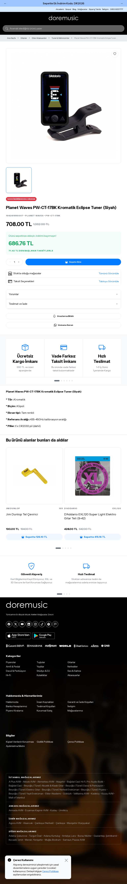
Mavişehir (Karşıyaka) (78, 823)
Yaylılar (40, 666)
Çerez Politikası (75, 741)
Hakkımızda (12, 702)
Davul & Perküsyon (16, 670)
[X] (16, 624)
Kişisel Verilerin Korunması (20, 741)
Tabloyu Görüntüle (109, 281)
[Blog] (55, 624)
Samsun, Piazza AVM (74, 839)
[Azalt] (10, 262)
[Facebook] (9, 624)
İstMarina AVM (81, 793)
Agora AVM (15, 823)
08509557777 (116, 9)
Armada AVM (16, 810)
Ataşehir (60, 781)
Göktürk (67, 793)
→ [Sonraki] (121, 3)
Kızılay (53, 810)
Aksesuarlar (73, 675)
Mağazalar (82, 9)
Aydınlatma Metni (15, 746)
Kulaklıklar (42, 675)
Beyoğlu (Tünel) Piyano (93, 789)
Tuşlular (41, 662)
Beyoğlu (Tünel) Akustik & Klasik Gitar (44, 785)
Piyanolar (11, 662)
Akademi (60, 9)
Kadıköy (95, 793)
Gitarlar (24, 38)
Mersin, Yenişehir (34, 839)
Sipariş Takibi (95, 9)
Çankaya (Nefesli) (44, 823)
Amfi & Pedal (13, 666)
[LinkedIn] (29, 624)
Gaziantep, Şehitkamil (105, 835)
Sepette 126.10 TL (34, 536)
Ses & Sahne (74, 670)
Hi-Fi (8, 675)
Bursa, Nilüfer (85, 835)
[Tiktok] (42, 624)
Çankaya (60, 823)
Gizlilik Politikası (45, 741)
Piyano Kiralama (14, 710)
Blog (74, 9)
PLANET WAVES (34, 215)
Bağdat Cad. (15, 785)
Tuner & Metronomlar (60, 38)
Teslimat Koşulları (46, 706)
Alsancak (28, 823)
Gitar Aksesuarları (39, 38)
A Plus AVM (15, 781)
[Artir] (18, 262)
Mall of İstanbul (17, 797)
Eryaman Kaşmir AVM (36, 810)
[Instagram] (35, 624)
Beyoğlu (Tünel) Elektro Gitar (24, 789)
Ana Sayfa (11, 38)
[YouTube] (22, 624)
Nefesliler (72, 666)
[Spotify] (49, 624)
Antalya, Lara (69, 835)
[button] (63, 273)
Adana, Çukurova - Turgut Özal (25, 835)
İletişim (105, 9)
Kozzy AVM (107, 793)
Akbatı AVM (29, 781)
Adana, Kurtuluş (51, 835)
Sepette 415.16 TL (93, 536)
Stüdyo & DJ (43, 670)
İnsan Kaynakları (45, 702)
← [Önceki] (5, 3)
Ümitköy (63, 810)
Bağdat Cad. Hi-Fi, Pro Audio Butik (85, 781)
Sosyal (68, 9)
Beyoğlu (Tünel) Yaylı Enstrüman (26, 793)
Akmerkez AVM (45, 781)
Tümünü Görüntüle (109, 273)
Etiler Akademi (53, 793)
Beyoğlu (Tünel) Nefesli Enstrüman (60, 789)
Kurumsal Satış (44, 710)
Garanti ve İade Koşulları (80, 702)
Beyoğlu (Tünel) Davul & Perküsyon (84, 785)
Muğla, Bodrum (53, 839)
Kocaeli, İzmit (16, 839)
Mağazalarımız (75, 710)
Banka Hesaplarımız (16, 706)
